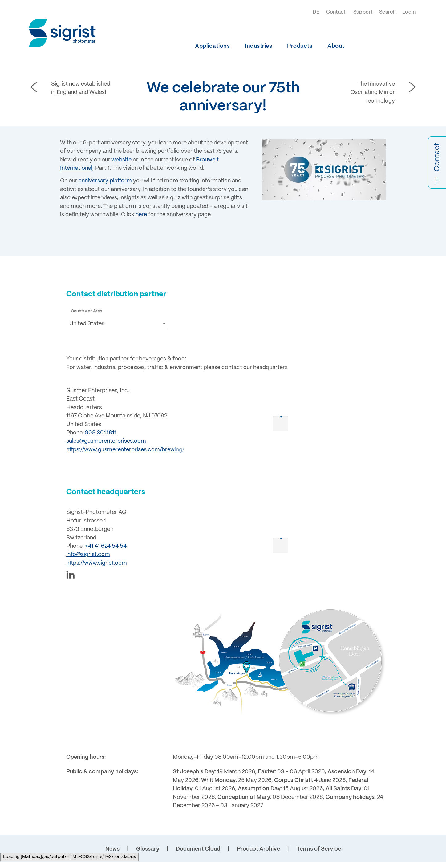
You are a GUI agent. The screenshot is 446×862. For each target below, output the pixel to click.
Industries (258, 46)
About (335, 46)
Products (299, 46)
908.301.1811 (100, 433)
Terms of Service (319, 849)
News (112, 849)
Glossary (147, 849)
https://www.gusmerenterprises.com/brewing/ (125, 450)
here (141, 215)
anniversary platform (105, 181)
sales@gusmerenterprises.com (106, 441)
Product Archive (258, 849)
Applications (212, 46)
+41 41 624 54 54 (106, 546)
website (122, 160)
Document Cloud (198, 849)
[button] (117, 323)
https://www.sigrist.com (96, 563)
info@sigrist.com (88, 554)
